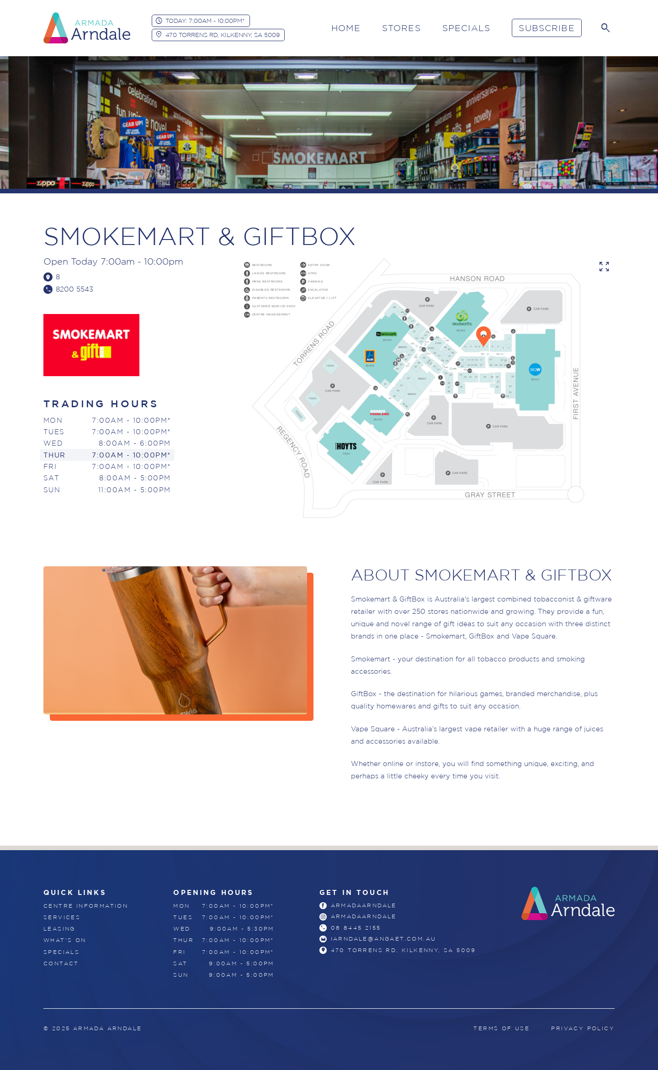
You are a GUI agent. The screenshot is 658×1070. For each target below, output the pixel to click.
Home (346, 27)
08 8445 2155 (356, 929)
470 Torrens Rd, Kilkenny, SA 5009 (222, 35)
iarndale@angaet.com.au (383, 940)
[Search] (605, 28)
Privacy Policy (583, 1028)
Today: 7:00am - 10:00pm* (205, 20)
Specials (466, 27)
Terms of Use (501, 1028)
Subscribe (546, 27)
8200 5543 (75, 289)
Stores (401, 27)
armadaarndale (364, 906)
